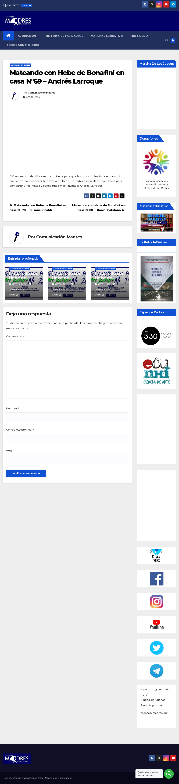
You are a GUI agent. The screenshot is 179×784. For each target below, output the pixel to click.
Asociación (27, 36)
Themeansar (65, 778)
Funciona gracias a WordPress (19, 778)
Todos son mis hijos (23, 45)
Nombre (13, 408)
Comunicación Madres (41, 92)
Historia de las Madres (64, 36)
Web (9, 451)
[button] (166, 40)
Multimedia (140, 36)
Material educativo (107, 36)
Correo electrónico (20, 429)
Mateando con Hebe (20, 65)
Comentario (15, 336)
